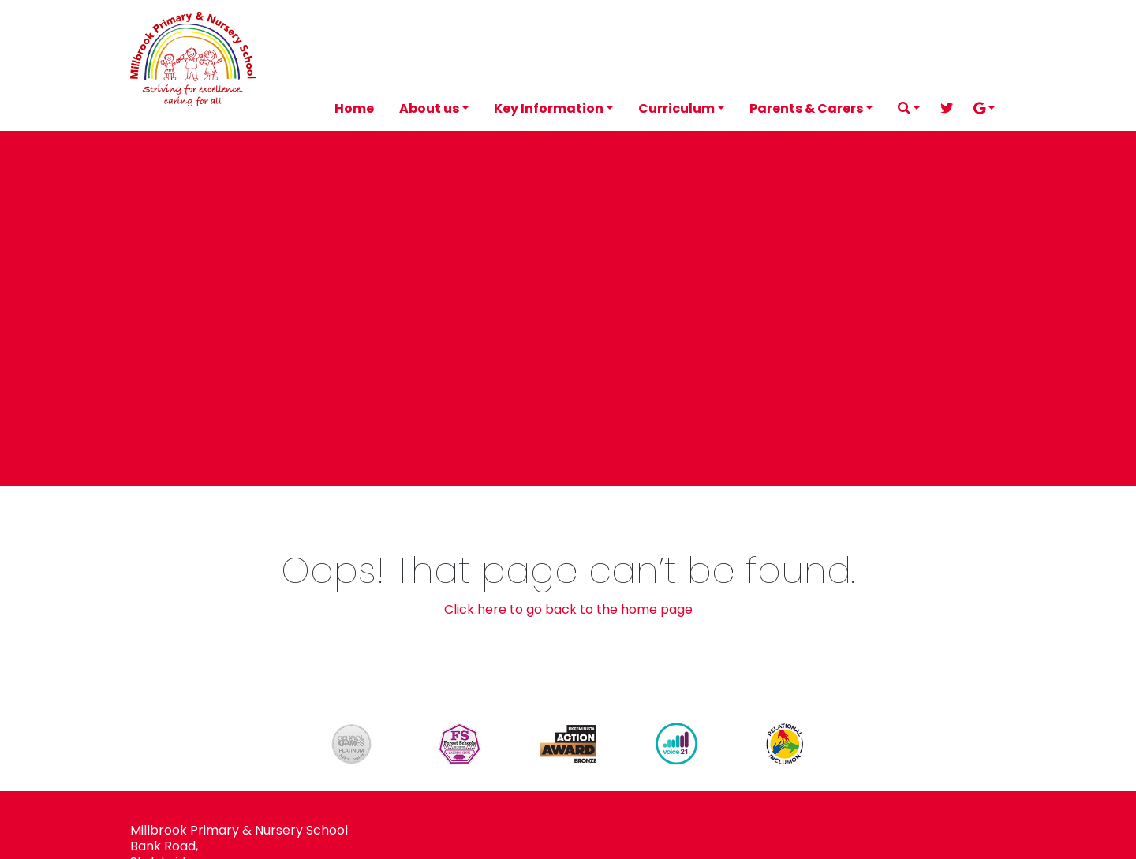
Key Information (549, 108)
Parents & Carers (806, 108)
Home (354, 108)
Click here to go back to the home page (568, 609)
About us (429, 108)
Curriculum (676, 108)
